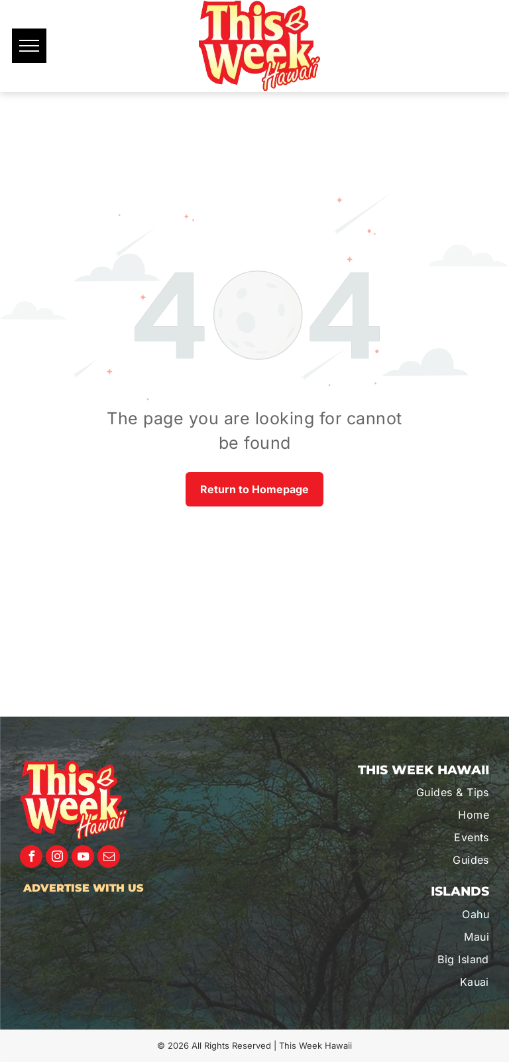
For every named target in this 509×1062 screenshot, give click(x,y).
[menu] (29, 46)
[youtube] (83, 858)
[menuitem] (419, 792)
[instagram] (57, 858)
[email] (108, 858)
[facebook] (31, 858)
